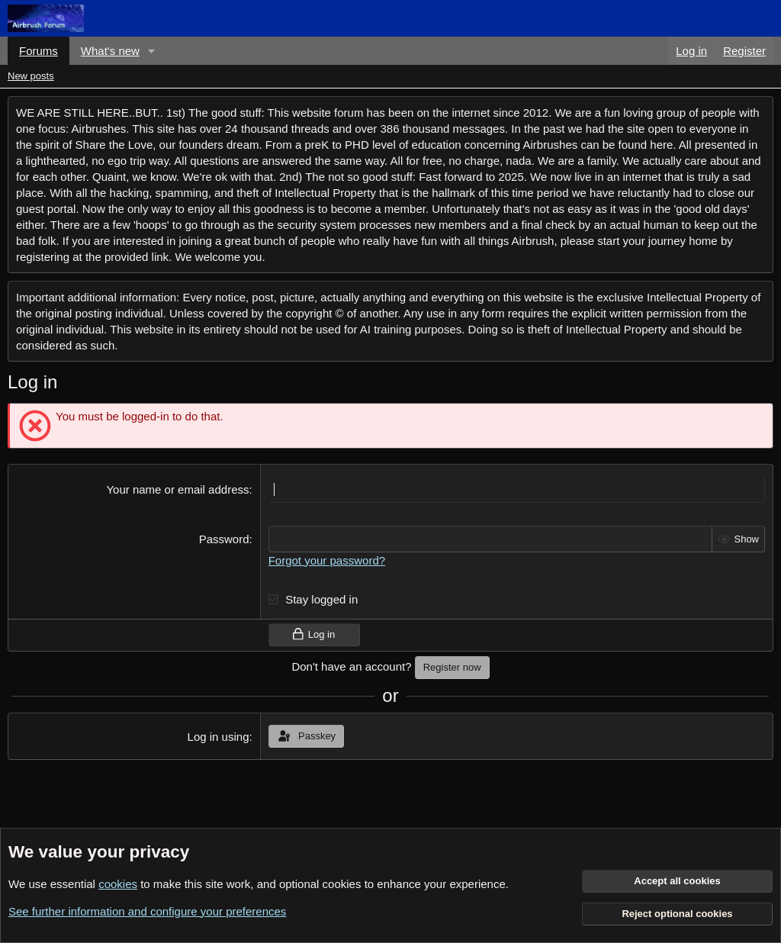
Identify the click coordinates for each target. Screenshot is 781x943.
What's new (110, 50)
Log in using (218, 736)
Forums (38, 50)
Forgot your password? (326, 560)
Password (224, 539)
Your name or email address (177, 489)
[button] (151, 51)
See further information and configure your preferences (147, 911)
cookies (117, 883)
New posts (31, 76)
